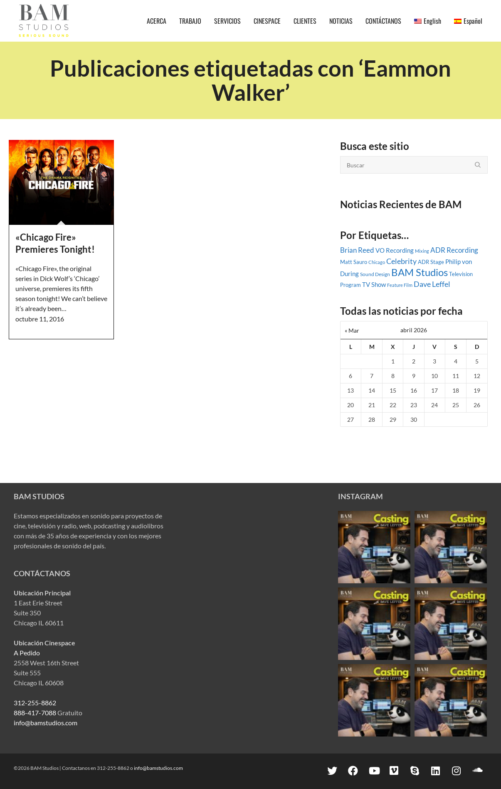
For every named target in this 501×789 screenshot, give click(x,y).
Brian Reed (357, 250)
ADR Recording (454, 250)
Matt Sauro (353, 262)
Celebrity (401, 261)
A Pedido (27, 653)
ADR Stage (431, 262)
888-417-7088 (35, 713)
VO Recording (394, 250)
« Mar (352, 330)
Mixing (422, 251)
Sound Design (375, 274)
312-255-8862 (35, 703)
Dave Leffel (432, 284)
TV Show (374, 284)
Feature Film (399, 285)
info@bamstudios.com (45, 723)
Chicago (376, 262)
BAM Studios (419, 272)
